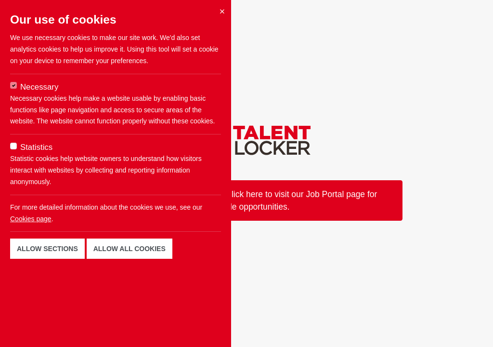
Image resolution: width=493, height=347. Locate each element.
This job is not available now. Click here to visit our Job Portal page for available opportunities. (246, 200)
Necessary (39, 87)
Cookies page (31, 219)
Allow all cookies (129, 249)
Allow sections (47, 249)
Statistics (36, 147)
